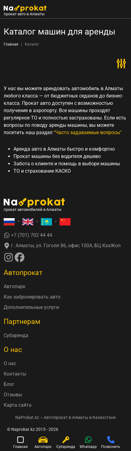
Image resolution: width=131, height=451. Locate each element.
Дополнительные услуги (31, 307)
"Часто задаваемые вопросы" (88, 132)
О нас (10, 363)
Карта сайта (17, 405)
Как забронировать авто (32, 297)
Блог (9, 384)
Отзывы (13, 395)
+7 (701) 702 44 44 (28, 235)
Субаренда (16, 335)
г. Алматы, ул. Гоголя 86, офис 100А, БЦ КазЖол (62, 246)
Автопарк (15, 286)
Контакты (15, 374)
